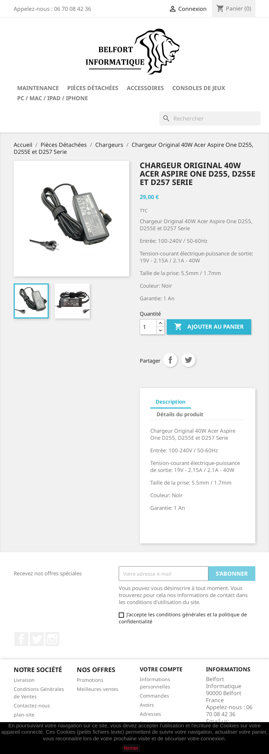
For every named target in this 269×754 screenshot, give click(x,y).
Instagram (52, 639)
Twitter (37, 639)
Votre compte (161, 669)
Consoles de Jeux (198, 88)
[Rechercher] (210, 118)
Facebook (21, 639)
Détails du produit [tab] (180, 414)
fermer (131, 748)
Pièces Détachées (92, 88)
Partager (170, 360)
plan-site (24, 714)
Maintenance (38, 88)
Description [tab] (171, 401)
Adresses (150, 714)
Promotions (90, 680)
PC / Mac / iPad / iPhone (52, 98)
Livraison (24, 680)
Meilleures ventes (97, 689)
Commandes (154, 695)
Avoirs (147, 704)
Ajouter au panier (209, 326)
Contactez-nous (32, 705)
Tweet (188, 360)
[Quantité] (148, 327)
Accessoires (145, 88)
